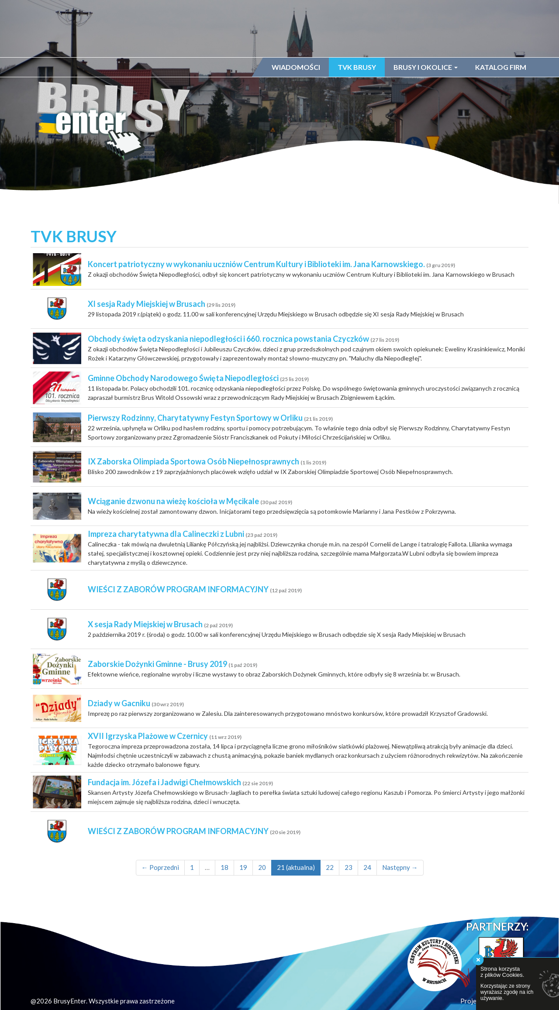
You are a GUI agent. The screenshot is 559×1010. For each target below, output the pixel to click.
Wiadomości (296, 67)
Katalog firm (500, 67)
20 (262, 871)
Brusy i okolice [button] (425, 67)
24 (367, 871)
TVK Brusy (357, 67)
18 (224, 871)
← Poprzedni (160, 871)
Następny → (400, 871)
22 (330, 871)
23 (348, 871)
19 (243, 871)
